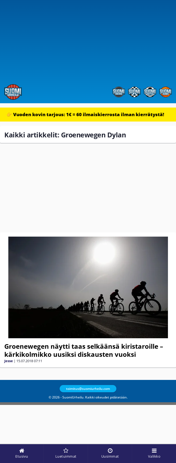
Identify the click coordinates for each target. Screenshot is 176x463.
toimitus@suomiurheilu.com (88, 388)
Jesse (8, 360)
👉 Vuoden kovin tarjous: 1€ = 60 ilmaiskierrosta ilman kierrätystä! (85, 114)
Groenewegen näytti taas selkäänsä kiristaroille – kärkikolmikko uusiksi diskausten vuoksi (83, 350)
